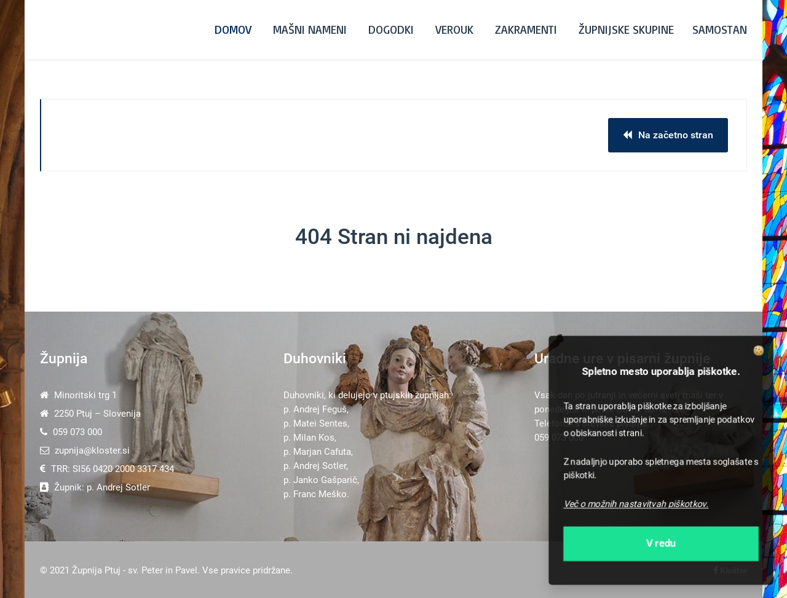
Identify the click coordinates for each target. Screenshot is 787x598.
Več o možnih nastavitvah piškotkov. (636, 503)
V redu (661, 543)
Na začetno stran (668, 135)
